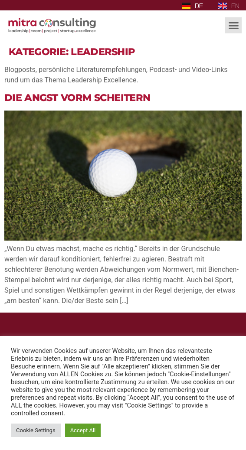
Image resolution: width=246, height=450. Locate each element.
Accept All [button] (83, 430)
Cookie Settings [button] (36, 430)
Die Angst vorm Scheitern (77, 97)
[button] (233, 25)
